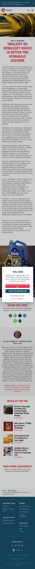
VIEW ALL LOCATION (18, 298)
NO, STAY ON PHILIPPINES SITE (17, 291)
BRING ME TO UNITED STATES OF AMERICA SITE (17, 286)
